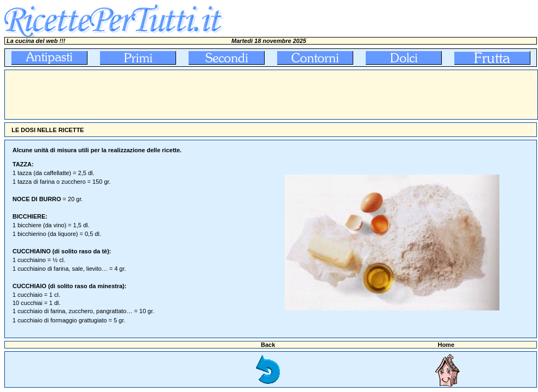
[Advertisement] (203, 94)
